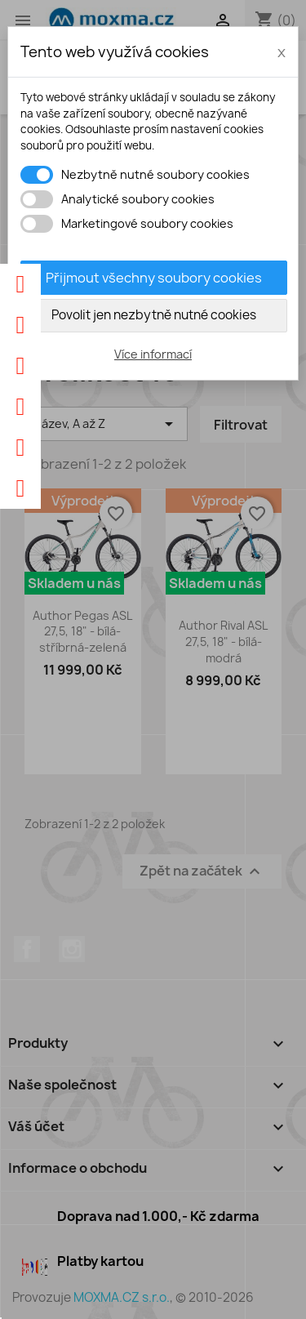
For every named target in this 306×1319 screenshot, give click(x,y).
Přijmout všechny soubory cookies (154, 278)
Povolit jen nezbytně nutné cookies (153, 314)
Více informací (153, 354)
